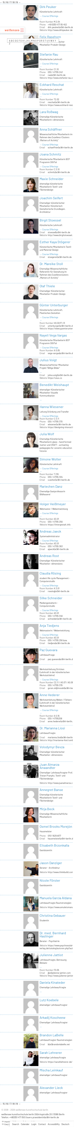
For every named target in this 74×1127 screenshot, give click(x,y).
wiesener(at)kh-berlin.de (59, 424)
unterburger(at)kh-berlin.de (61, 326)
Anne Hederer (50, 695)
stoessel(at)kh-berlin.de (59, 232)
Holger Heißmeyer (53, 504)
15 (4, 2)
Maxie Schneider (51, 179)
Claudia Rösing (50, 573)
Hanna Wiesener (51, 407)
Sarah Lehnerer (51, 1053)
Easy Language (9, 1124)
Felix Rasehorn (50, 37)
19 (17, 2)
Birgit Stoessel (50, 220)
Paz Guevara (48, 650)
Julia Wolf (47, 434)
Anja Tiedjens (49, 625)
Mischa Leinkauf (51, 1070)
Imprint (6, 1121)
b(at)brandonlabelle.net (59, 1044)
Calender (25, 1124)
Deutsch (65, 1124)
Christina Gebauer (52, 915)
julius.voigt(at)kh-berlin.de (60, 375)
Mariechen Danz (51, 486)
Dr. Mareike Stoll (51, 264)
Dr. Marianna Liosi (52, 728)
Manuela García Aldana (56, 898)
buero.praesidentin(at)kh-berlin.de (42, 1117)
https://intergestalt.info (59, 524)
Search (15, 1124)
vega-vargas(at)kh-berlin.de (61, 353)
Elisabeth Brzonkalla (54, 845)
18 (14, 2)
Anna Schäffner (51, 129)
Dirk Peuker (48, 7)
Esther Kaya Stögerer (55, 242)
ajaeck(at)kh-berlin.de (58, 549)
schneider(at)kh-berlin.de (60, 618)
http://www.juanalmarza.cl (60, 783)
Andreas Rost (49, 556)
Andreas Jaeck (50, 531)
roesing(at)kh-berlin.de (58, 591)
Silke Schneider (51, 598)
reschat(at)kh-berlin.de (59, 102)
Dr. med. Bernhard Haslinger (53, 934)
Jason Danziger (51, 863)
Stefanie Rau (49, 54)
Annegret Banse (51, 790)
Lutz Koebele (49, 1000)
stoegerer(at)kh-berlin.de (60, 257)
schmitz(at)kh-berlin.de (59, 172)
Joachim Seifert (51, 198)
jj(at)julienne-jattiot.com (59, 973)
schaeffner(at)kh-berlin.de (60, 147)
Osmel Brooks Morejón (56, 826)
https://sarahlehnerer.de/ (60, 1062)
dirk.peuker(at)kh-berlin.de (60, 27)
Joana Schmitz (50, 154)
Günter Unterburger (54, 305)
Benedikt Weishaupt (54, 385)
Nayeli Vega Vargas (53, 335)
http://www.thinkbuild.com (60, 872)
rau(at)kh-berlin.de (56, 75)
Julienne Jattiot (51, 955)
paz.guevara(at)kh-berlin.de (61, 659)
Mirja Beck (47, 809)
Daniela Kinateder (52, 982)
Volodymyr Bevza (52, 747)
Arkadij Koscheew (52, 1017)
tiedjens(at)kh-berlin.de (59, 643)
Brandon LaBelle (52, 1035)
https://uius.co (55, 378)
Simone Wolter (50, 459)
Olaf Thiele (47, 286)
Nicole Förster (50, 880)
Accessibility (54, 1124)
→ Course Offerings (49, 16)
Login (33, 1124)
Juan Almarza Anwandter (49, 766)
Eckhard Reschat (52, 85)
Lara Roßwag (49, 112)
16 (7, 2)
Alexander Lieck (51, 1088)
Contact (42, 1124)
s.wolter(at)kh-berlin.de (59, 479)
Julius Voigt (48, 360)
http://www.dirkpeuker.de (60, 30)
